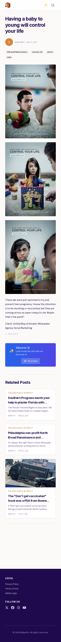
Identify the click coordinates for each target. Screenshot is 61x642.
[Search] (53, 5)
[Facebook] (12, 607)
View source (11, 334)
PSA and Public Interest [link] (20, 393)
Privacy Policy (12, 584)
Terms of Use (11, 588)
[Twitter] (6, 607)
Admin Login (11, 593)
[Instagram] (18, 607)
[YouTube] (24, 607)
